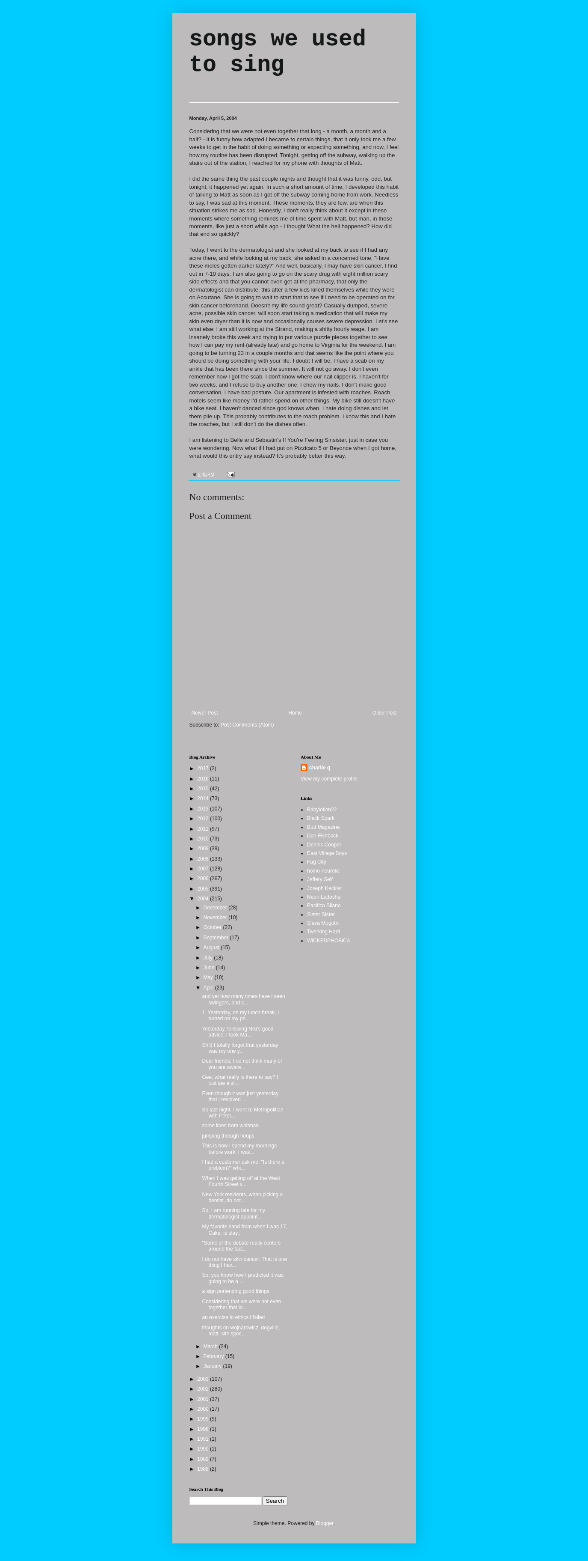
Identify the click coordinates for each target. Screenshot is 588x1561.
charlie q (319, 768)
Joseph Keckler (324, 888)
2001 (203, 1399)
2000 (203, 1409)
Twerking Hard (323, 932)
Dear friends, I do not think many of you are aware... (242, 1064)
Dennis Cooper (324, 845)
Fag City (316, 862)
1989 (203, 1459)
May (208, 977)
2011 (203, 829)
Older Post (384, 713)
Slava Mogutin (323, 923)
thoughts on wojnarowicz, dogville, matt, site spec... (241, 1331)
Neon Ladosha (323, 897)
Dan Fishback (322, 836)
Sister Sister (321, 915)
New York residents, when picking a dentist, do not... (242, 1198)
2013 (203, 809)
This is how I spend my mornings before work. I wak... (239, 1149)
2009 (203, 849)
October (213, 927)
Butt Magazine (323, 827)
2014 (203, 798)
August (212, 947)
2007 (203, 869)
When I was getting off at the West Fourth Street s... (241, 1181)
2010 (203, 839)
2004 (203, 899)
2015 (203, 789)
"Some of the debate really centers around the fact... (241, 1246)
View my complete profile (329, 779)
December (215, 908)
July (208, 958)
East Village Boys (327, 853)
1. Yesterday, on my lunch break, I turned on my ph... (240, 1016)
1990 (203, 1449)
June (209, 968)
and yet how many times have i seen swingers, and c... (243, 999)
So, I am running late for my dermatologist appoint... (233, 1213)
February (214, 1356)
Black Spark (320, 818)
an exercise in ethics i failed (233, 1317)
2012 (203, 819)
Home (295, 713)
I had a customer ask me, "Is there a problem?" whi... (243, 1165)
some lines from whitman (230, 1126)
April (209, 988)
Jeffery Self (320, 879)
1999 (203, 1419)
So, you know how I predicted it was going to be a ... (243, 1278)
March (211, 1346)
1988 (203, 1469)
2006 (203, 879)
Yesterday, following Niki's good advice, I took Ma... (237, 1032)
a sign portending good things (235, 1291)
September (216, 938)
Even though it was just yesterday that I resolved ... (240, 1096)
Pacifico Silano (324, 906)
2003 (203, 1379)
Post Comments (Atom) (247, 725)
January (213, 1366)
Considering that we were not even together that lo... (241, 1305)
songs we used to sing (277, 52)
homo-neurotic (323, 871)
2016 (203, 779)
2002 (203, 1389)
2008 (203, 859)
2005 (203, 889)
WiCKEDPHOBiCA (328, 941)
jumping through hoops (228, 1136)
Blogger (325, 1523)
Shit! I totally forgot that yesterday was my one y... (240, 1048)
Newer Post (205, 713)
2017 (203, 769)
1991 (203, 1439)
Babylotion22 (322, 810)
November (215, 918)
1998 (203, 1429)
